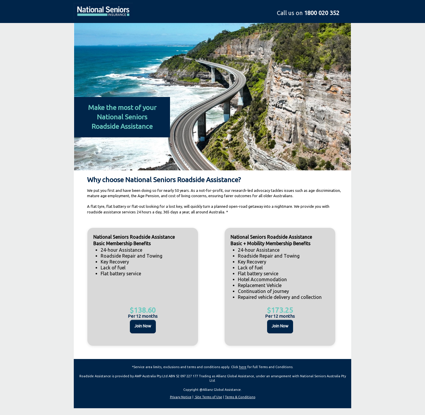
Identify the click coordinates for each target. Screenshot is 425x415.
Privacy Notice (181, 397)
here (242, 367)
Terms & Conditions (240, 397)
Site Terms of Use (208, 397)
